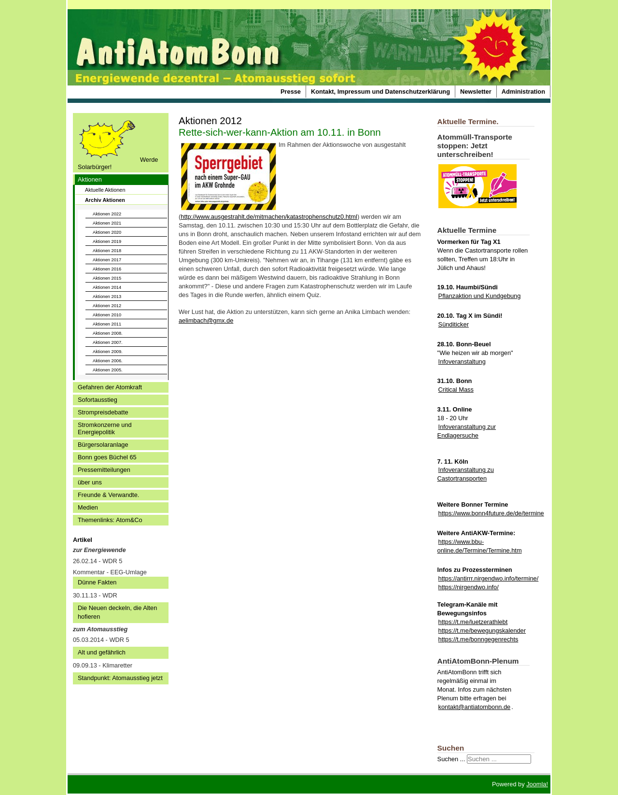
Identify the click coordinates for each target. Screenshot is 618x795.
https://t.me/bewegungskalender (482, 630)
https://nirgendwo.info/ (468, 587)
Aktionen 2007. (108, 342)
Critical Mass (456, 389)
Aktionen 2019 (107, 241)
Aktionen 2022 (107, 214)
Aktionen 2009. (108, 351)
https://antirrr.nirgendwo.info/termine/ (488, 578)
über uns (90, 482)
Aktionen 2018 (107, 250)
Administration (523, 91)
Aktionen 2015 (107, 278)
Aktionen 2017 (107, 259)
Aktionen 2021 (107, 223)
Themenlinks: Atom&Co (110, 520)
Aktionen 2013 (107, 296)
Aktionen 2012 (107, 305)
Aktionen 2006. (108, 360)
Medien (88, 507)
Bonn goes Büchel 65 (107, 457)
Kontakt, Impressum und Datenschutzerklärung (380, 91)
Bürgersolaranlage (103, 444)
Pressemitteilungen (104, 469)
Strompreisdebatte (103, 412)
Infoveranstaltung (462, 361)
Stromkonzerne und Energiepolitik (105, 428)
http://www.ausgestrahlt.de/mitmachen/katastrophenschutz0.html (269, 216)
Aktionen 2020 (107, 232)
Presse (291, 91)
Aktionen (90, 179)
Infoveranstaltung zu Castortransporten (465, 474)
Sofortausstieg (97, 399)
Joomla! (537, 784)
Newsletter (476, 91)
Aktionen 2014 (107, 287)
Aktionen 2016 (107, 269)
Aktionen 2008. (108, 333)
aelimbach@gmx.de (206, 320)
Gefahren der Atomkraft (110, 387)
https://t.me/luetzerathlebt (473, 621)
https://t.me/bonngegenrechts (478, 639)
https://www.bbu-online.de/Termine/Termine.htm (479, 546)
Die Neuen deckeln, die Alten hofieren (117, 612)
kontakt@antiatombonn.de (474, 706)
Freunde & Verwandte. (108, 494)
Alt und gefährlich (102, 652)
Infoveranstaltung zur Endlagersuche (466, 431)
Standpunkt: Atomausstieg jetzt (120, 677)
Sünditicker (453, 324)
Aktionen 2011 (107, 324)
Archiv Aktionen (105, 200)
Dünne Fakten (97, 582)
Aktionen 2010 (107, 314)
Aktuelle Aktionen (105, 190)
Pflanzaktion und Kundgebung (479, 295)
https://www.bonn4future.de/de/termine (491, 513)
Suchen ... (451, 759)
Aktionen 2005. (108, 370)
